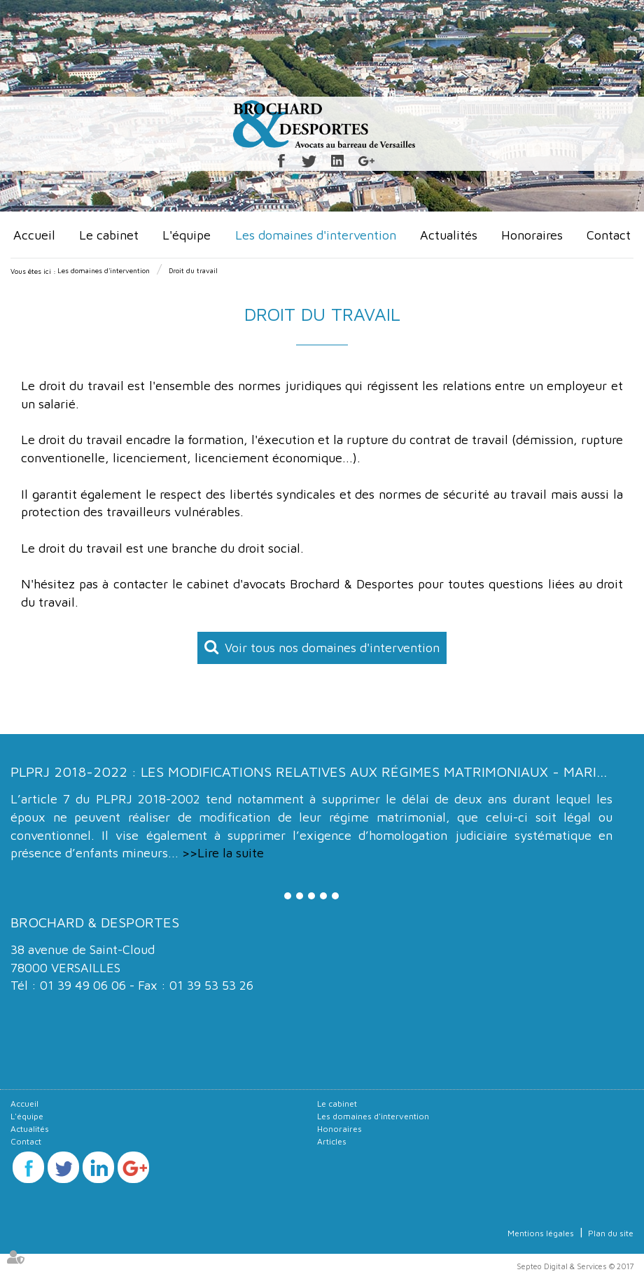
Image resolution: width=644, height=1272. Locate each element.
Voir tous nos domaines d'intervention (332, 647)
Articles (331, 1141)
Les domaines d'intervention (315, 235)
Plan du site (611, 1233)
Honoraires (532, 235)
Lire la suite (230, 852)
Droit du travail (193, 270)
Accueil (34, 235)
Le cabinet (109, 235)
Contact (609, 235)
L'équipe (186, 235)
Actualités (448, 235)
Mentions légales (540, 1233)
